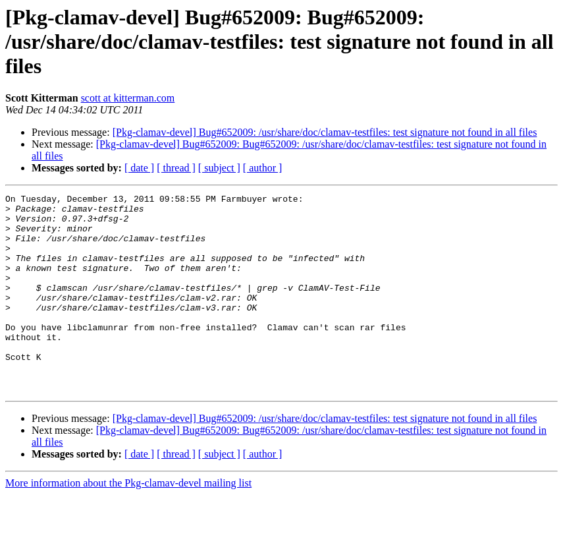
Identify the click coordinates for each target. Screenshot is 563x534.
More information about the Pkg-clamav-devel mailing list (128, 522)
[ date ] (139, 167)
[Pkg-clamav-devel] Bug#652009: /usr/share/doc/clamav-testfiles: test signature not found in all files (325, 132)
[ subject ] (219, 167)
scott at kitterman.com (128, 98)
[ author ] (262, 167)
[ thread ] (176, 167)
